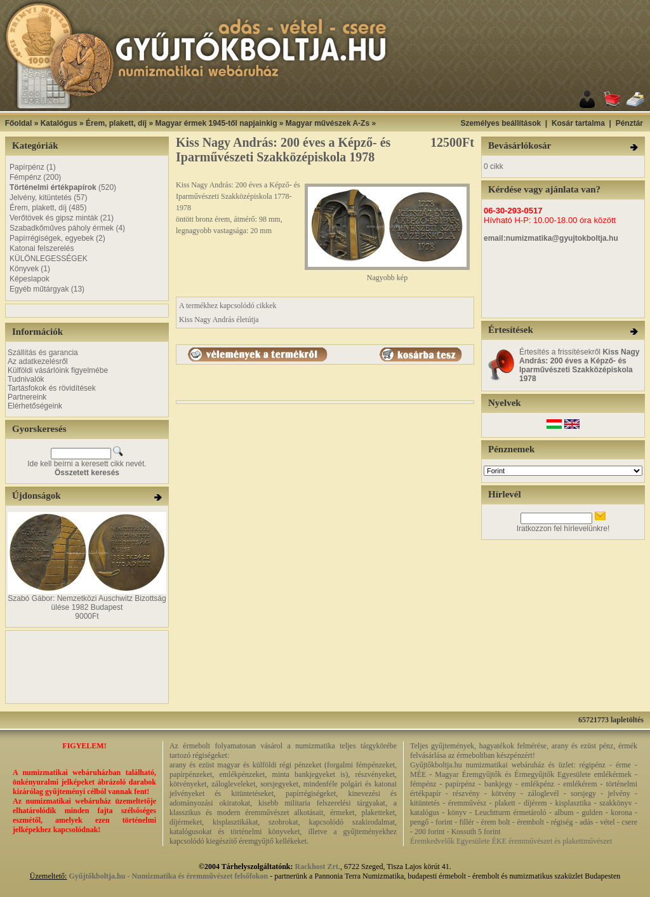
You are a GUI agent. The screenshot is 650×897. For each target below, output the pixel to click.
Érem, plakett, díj (116, 123)
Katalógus (59, 123)
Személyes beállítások (500, 123)
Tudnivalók (26, 379)
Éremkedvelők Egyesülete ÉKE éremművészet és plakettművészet (511, 841)
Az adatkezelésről (38, 361)
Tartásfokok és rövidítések (52, 388)
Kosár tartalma (578, 123)
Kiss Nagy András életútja (219, 319)
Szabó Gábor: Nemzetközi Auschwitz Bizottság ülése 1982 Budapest (87, 603)
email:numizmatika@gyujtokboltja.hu (551, 238)
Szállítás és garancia (43, 352)
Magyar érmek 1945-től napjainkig (216, 123)
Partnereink (27, 397)
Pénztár (629, 123)
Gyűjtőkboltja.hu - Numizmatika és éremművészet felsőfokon (168, 876)
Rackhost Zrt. (317, 866)
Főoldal (18, 123)
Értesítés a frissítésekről (579, 365)
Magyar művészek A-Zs (327, 123)
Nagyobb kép (387, 274)
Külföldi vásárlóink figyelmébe (58, 370)
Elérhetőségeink (35, 405)
